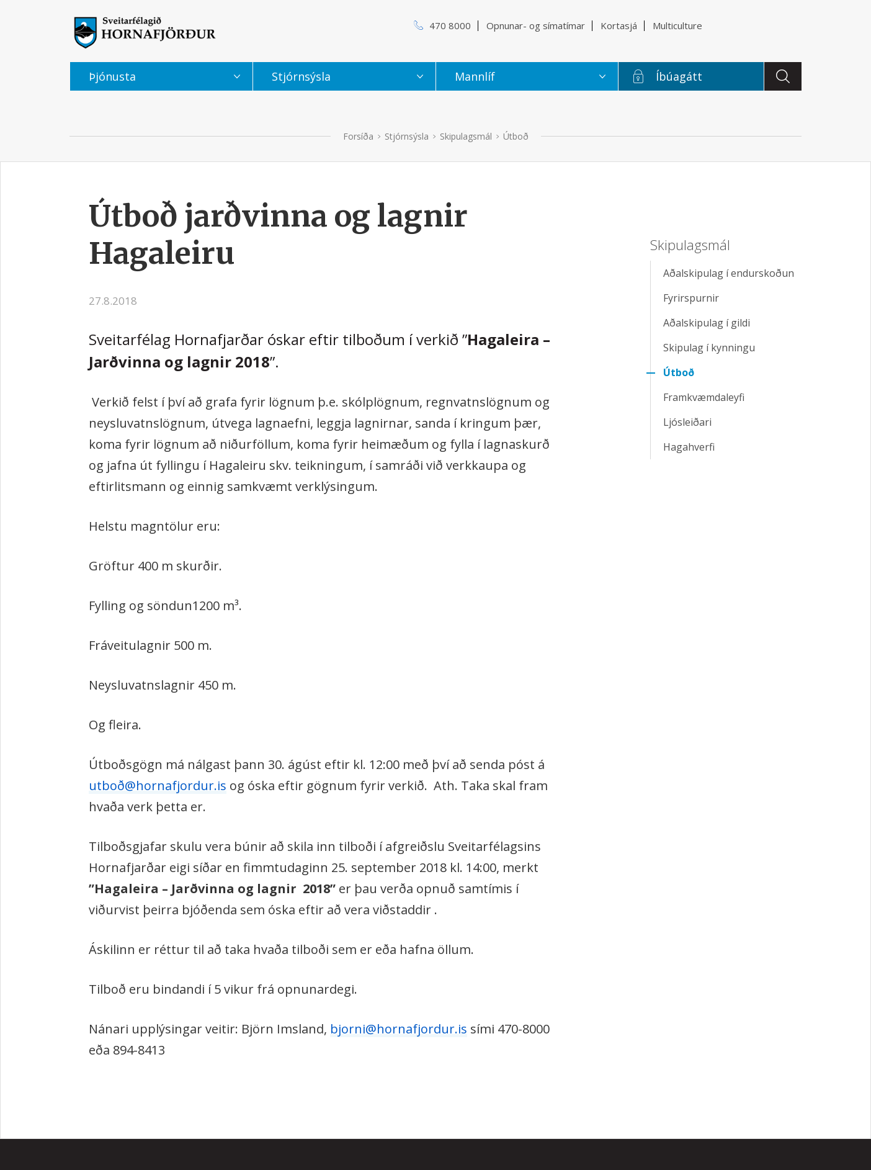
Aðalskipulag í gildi (706, 323)
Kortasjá (619, 25)
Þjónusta (112, 76)
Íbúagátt (679, 76)
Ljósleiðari (687, 422)
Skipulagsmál (466, 136)
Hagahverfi (689, 447)
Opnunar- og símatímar (535, 25)
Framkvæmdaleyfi (703, 397)
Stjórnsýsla (407, 136)
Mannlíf (475, 76)
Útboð (516, 136)
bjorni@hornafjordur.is (398, 1028)
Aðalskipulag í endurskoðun (728, 273)
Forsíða (358, 136)
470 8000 (450, 25)
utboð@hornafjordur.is (157, 785)
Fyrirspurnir (691, 298)
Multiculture (677, 25)
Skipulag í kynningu (709, 347)
